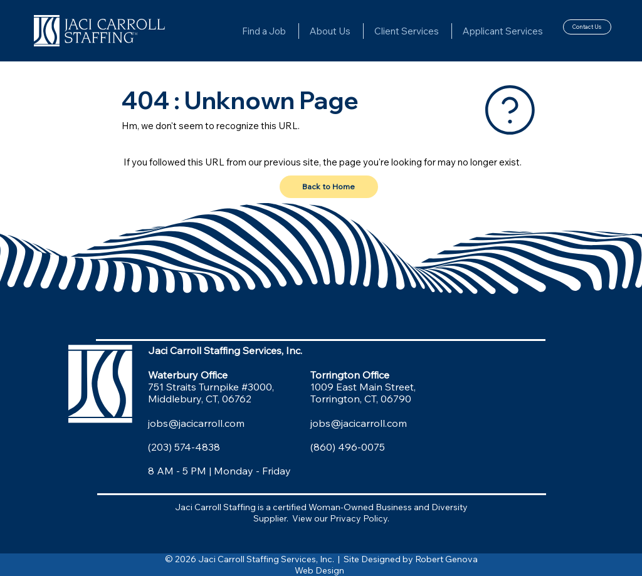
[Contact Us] (587, 26)
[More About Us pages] (356, 31)
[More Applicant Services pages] (548, 31)
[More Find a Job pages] (291, 31)
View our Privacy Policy (339, 518)
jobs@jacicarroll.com (196, 423)
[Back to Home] (329, 186)
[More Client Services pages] (444, 31)
